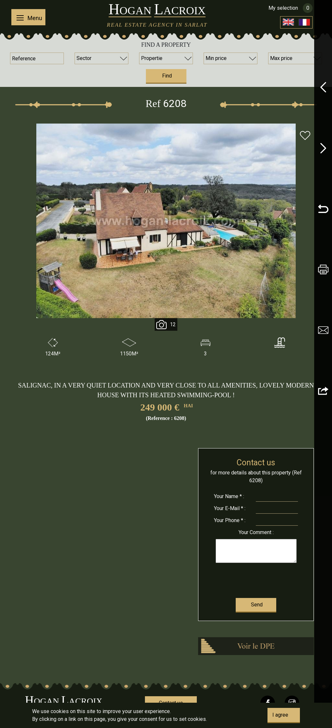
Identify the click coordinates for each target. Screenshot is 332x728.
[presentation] (256, 579)
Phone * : (229, 520)
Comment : (256, 532)
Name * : (229, 496)
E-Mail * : (229, 508)
